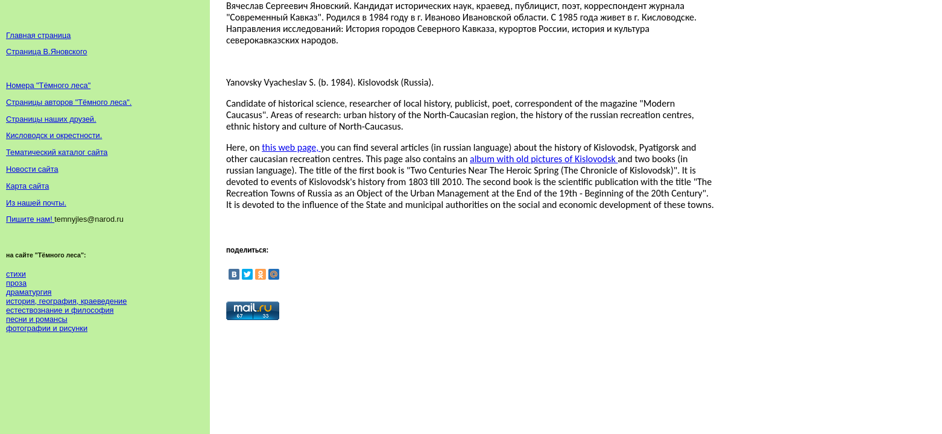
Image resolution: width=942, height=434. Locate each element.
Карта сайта (27, 185)
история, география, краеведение (66, 301)
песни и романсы (37, 319)
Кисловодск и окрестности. (54, 135)
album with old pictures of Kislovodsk (544, 159)
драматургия (28, 292)
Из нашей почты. (36, 202)
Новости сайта (32, 169)
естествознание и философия (60, 310)
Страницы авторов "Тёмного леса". (68, 102)
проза (16, 283)
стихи (16, 273)
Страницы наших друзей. (51, 119)
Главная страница (38, 35)
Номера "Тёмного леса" (48, 85)
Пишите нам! (30, 219)
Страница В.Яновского (46, 51)
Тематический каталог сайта (57, 152)
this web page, (291, 147)
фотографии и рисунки (46, 328)
